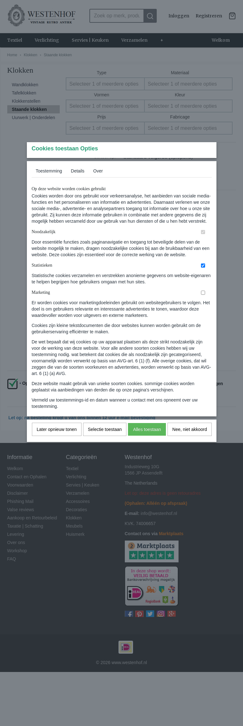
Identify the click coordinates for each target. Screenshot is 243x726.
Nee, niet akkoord (189, 441)
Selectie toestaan (105, 441)
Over (98, 183)
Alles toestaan (147, 441)
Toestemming (49, 183)
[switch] (203, 244)
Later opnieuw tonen (57, 441)
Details (77, 183)
